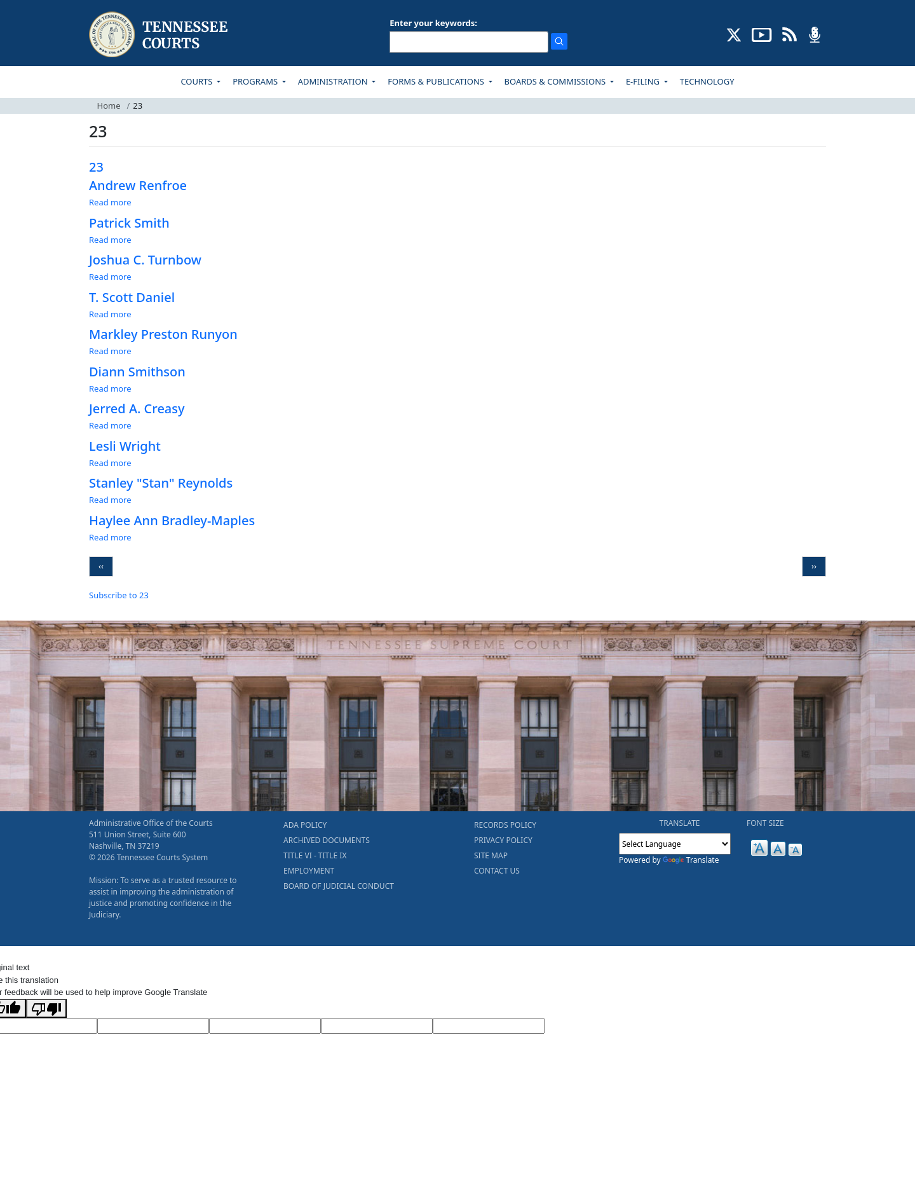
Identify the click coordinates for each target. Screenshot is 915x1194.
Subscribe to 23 (119, 595)
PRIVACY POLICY (503, 840)
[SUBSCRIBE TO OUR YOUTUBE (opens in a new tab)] (762, 33)
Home (109, 105)
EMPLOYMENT (308, 870)
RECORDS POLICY (505, 825)
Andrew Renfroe (138, 185)
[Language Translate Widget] (675, 843)
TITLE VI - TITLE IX (314, 855)
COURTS (197, 81)
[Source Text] (265, 1026)
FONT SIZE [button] (765, 823)
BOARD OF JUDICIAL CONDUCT (338, 886)
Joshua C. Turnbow (145, 259)
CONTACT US (497, 870)
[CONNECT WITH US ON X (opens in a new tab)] (734, 33)
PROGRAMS (256, 81)
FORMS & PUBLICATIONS (437, 81)
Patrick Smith (129, 222)
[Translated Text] (377, 1026)
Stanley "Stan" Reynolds (161, 482)
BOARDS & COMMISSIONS (556, 81)
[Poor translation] (46, 1008)
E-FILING (644, 81)
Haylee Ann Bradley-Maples (172, 520)
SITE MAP (491, 855)
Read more (110, 202)
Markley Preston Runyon (163, 334)
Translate (691, 859)
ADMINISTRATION (334, 81)
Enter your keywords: (433, 23)
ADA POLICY (305, 825)
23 (96, 166)
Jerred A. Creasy (137, 408)
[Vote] (489, 1026)
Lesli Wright (125, 446)
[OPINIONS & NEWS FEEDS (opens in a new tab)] (789, 33)
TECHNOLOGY (707, 81)
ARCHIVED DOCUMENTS (326, 840)
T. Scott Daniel (132, 297)
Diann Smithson (137, 371)
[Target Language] (153, 1026)
